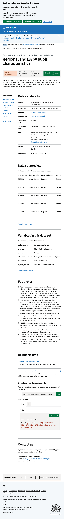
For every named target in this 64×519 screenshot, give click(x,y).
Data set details (8, 99)
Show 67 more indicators (39, 142)
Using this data (8, 113)
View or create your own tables (29, 371)
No (33, 477)
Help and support (8, 493)
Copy (58, 394)
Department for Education (29, 496)
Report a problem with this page (49, 477)
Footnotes (6, 111)
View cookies (47, 22)
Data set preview (8, 102)
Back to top (7, 121)
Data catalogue (12, 48)
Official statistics (38, 116)
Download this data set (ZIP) (28, 361)
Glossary (43, 491)
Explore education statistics (15, 31)
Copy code (54, 415)
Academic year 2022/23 (39, 112)
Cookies (5, 491)
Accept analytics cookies (12, 22)
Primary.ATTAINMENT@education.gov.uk (37, 459)
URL (19, 394)
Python (22, 404)
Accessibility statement (33, 491)
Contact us (6, 116)
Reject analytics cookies (32, 22)
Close (59, 36)
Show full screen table (25, 224)
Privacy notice (13, 491)
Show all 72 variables (25, 270)
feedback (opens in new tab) (31, 44)
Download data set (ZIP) (52, 74)
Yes (23, 477)
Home (4, 48)
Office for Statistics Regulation (36, 499)
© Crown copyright (55, 514)
